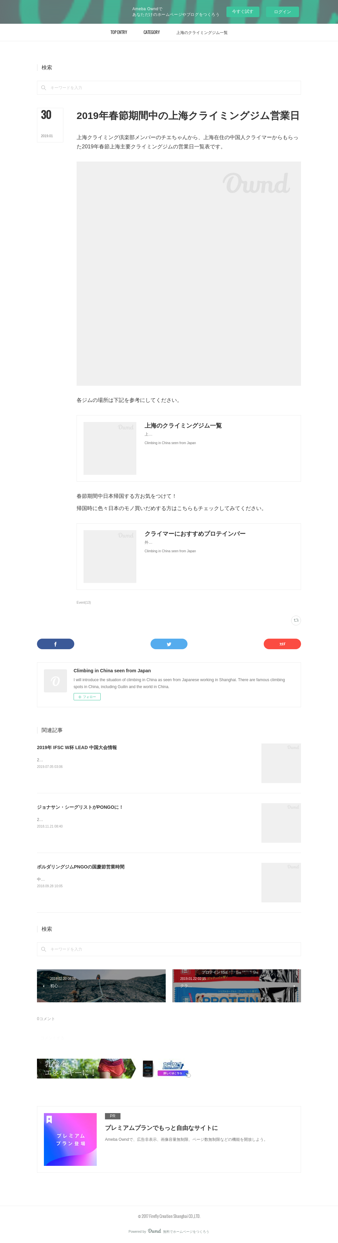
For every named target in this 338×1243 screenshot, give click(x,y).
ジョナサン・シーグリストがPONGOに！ (80, 807)
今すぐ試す (243, 11)
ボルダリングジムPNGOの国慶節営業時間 (80, 866)
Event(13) (84, 602)
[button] (118, 32)
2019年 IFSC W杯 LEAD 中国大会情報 (77, 747)
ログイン (282, 11)
